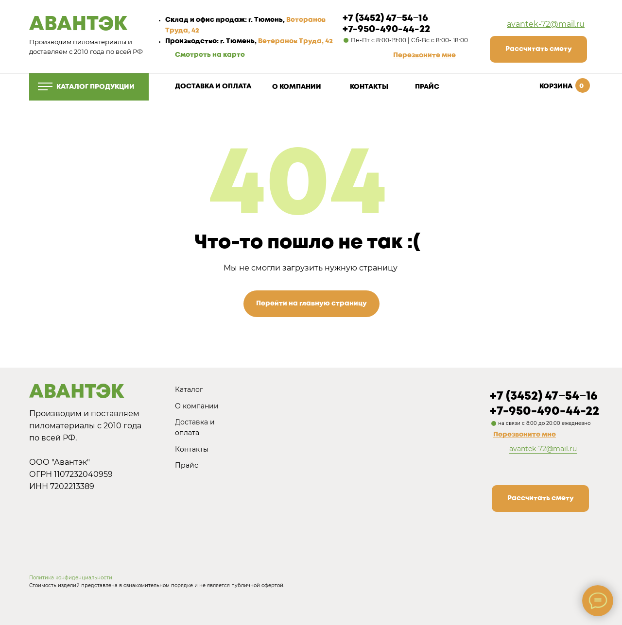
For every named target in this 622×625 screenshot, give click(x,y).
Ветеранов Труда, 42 (295, 41)
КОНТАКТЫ (369, 87)
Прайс (186, 465)
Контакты (191, 449)
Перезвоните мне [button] (524, 435)
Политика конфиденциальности (70, 577)
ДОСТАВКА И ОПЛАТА (213, 86)
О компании (197, 406)
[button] (424, 55)
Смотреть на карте (210, 55)
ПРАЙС (427, 87)
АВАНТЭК (78, 25)
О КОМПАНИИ (296, 87)
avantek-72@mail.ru (546, 24)
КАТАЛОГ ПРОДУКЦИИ (95, 87)
